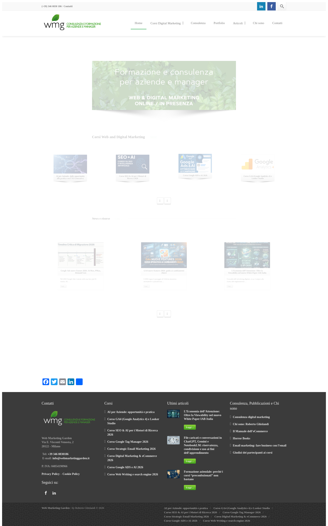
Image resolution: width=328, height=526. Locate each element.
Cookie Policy (71, 474)
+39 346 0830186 (58, 454)
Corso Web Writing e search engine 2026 (132, 474)
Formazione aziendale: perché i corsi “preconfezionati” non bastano (203, 475)
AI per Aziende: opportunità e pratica (131, 412)
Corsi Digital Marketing (167, 23)
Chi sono (258, 23)
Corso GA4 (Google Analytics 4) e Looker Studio (241, 508)
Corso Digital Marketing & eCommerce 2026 (240, 516)
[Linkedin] (261, 6)
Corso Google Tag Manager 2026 (127, 441)
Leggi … (51, 300)
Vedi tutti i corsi (146, 137)
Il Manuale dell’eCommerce (250, 431)
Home (138, 23)
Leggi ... (190, 427)
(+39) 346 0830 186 (52, 6)
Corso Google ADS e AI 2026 (125, 467)
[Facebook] (271, 6)
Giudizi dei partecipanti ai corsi (252, 452)
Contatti (68, 6)
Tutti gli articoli (86, 219)
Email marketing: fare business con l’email (259, 445)
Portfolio (219, 23)
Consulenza (198, 23)
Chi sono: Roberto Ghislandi (251, 424)
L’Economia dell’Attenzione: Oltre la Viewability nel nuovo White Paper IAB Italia (202, 415)
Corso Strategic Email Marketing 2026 (131, 448)
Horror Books (241, 438)
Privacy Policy (51, 474)
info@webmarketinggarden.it (71, 458)
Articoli (239, 23)
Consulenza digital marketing (251, 417)
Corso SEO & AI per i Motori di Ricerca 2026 (190, 512)
